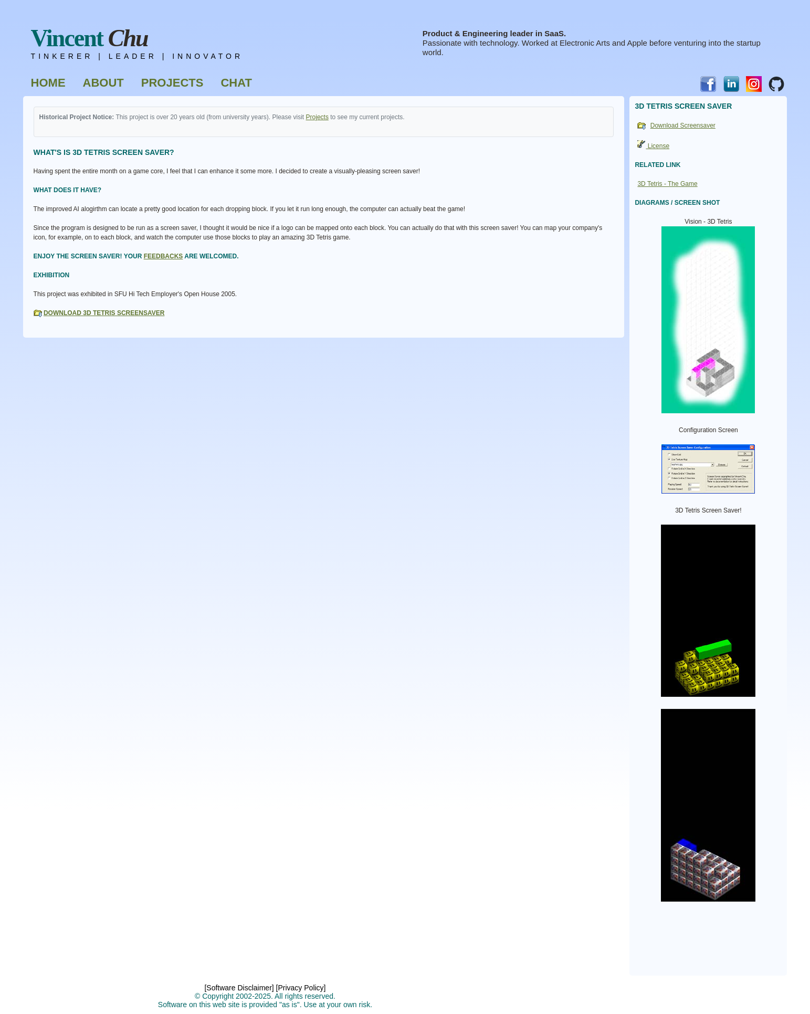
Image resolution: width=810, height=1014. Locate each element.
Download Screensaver (683, 125)
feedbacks (163, 256)
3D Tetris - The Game (667, 183)
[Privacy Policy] (301, 988)
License (653, 146)
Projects (317, 117)
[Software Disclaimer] (238, 988)
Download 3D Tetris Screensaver (104, 313)
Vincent (89, 38)
